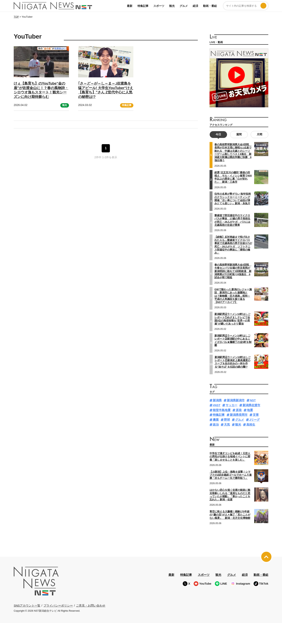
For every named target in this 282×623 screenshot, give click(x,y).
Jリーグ (254, 419)
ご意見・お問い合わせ (90, 605)
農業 (216, 419)
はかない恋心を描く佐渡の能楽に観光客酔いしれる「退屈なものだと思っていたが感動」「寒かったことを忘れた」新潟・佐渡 (230, 494)
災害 (256, 414)
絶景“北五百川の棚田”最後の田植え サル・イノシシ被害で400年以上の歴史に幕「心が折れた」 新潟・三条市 (233, 177)
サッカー (231, 405)
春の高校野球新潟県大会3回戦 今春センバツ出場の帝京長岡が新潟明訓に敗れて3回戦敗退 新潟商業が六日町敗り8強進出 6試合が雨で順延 (232, 271)
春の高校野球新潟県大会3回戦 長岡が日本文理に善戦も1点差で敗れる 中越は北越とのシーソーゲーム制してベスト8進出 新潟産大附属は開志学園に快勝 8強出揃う (232, 152)
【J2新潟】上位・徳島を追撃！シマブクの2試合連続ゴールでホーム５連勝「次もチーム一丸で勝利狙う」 (231, 474)
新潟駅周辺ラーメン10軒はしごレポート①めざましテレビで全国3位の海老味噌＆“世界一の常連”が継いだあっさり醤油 (232, 319)
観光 (172, 5)
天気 (227, 424)
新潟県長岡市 (239, 414)
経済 (195, 5)
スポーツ (158, 5)
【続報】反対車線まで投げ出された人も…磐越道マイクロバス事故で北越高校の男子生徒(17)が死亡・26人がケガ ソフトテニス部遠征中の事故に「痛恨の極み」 (233, 244)
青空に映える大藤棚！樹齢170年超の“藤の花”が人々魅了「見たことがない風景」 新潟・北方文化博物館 (230, 514)
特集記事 (142, 5)
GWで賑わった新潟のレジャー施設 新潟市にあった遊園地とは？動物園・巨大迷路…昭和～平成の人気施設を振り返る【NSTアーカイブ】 (233, 296)
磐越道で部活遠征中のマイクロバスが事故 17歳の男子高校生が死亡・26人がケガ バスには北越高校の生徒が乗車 (232, 220)
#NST (216, 405)
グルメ (184, 5)
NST (253, 400)
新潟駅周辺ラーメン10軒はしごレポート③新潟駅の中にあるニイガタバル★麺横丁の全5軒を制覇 (232, 340)
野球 (227, 419)
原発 (239, 409)
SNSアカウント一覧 (27, 605)
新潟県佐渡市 (251, 405)
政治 (216, 424)
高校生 (250, 424)
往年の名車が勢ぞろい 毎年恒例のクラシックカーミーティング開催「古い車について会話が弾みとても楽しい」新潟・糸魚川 (232, 198)
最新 (129, 5)
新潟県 (217, 400)
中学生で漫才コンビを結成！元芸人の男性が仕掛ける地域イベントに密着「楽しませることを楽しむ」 (230, 456)
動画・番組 (210, 5)
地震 (250, 409)
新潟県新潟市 (236, 400)
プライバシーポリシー (58, 605)
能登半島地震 (221, 409)
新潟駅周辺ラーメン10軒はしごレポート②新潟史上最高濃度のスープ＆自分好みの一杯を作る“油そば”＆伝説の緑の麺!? (232, 361)
